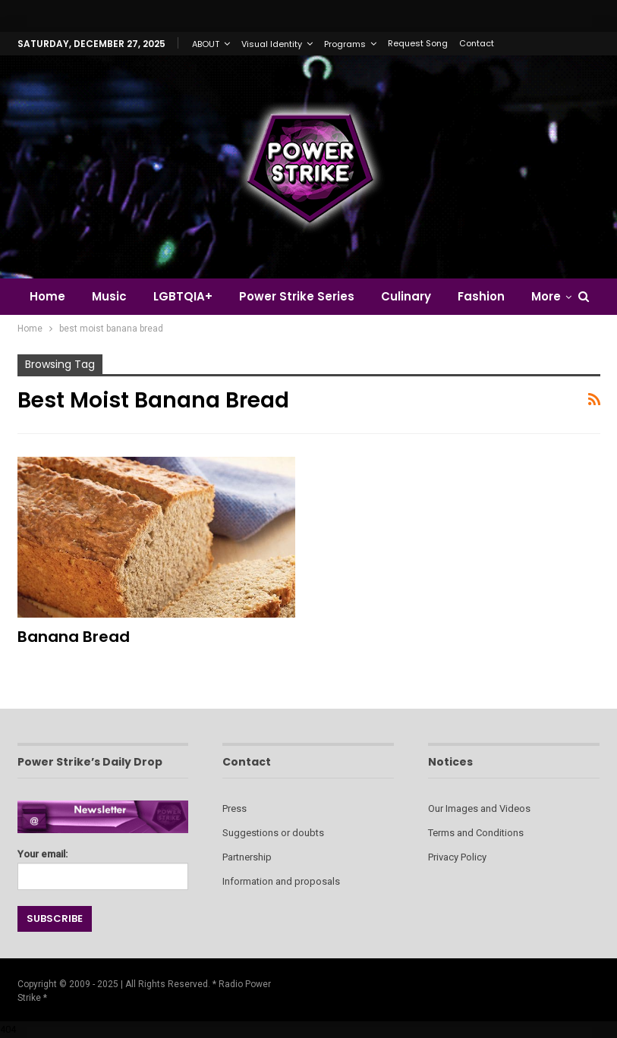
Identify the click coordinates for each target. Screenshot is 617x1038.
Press (234, 808)
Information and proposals (281, 881)
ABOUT (205, 44)
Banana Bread (73, 636)
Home (47, 296)
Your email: (103, 865)
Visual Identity (271, 44)
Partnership (247, 857)
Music (109, 296)
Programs (345, 44)
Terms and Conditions (476, 832)
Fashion (481, 296)
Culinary (406, 296)
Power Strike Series (296, 296)
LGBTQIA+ (182, 296)
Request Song (418, 43)
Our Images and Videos (479, 808)
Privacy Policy (457, 857)
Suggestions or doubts (273, 832)
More (546, 296)
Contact (476, 43)
